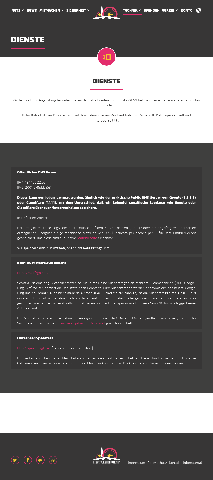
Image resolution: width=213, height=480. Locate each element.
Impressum (136, 463)
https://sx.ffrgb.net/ (32, 273)
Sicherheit (76, 10)
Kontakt (175, 463)
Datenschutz (157, 463)
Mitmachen (49, 10)
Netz (16, 10)
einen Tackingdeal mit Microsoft (81, 323)
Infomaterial (192, 463)
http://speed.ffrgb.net (34, 348)
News (32, 10)
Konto (186, 10)
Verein (168, 10)
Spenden (152, 10)
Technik (130, 10)
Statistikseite (87, 238)
